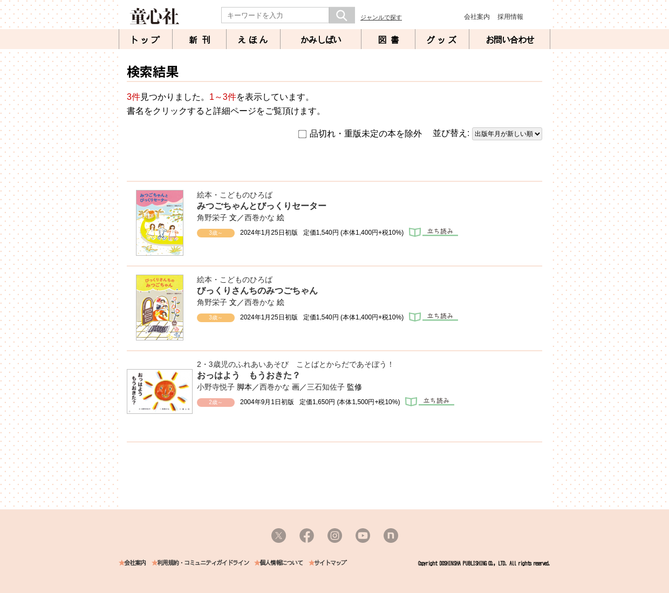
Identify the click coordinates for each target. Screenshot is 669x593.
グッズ (442, 40)
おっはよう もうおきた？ (249, 375)
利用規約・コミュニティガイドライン (203, 563)
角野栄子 (212, 217)
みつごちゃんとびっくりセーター (261, 205)
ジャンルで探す (381, 17)
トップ (145, 40)
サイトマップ (330, 563)
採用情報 (510, 17)
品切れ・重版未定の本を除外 (360, 134)
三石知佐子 (326, 387)
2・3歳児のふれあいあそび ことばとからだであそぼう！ (295, 364)
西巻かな (259, 217)
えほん (253, 40)
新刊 (202, 40)
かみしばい (321, 40)
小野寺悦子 (216, 387)
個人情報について (281, 563)
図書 (391, 40)
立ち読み (433, 232)
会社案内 (477, 17)
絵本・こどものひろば (234, 194)
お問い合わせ (510, 40)
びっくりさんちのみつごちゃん (257, 290)
